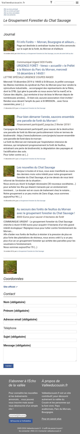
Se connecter (24, 431)
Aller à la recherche (10, 15)
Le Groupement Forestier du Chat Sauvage (39, 53)
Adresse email (20, 319)
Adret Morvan (21, 53)
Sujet (14, 336)
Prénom (16, 310)
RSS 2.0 (34, 431)
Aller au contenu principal (11, 11)
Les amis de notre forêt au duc (63, 53)
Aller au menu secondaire (11, 13)
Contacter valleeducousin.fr (50, 431)
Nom (14, 302)
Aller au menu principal (11, 9)
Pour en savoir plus (51, 418)
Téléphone (9, 328)
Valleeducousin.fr (13, 2)
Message (17, 345)
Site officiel (9, 286)
